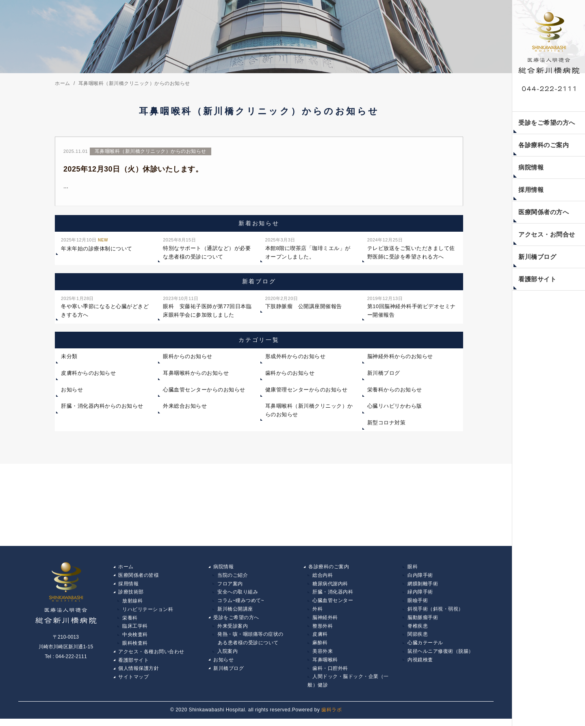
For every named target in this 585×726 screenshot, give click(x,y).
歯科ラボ (331, 717)
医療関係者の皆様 (138, 579)
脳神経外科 (325, 622)
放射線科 (132, 605)
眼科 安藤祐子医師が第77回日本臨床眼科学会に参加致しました (207, 310)
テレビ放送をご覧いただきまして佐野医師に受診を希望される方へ (411, 251)
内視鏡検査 (420, 666)
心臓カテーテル (425, 649)
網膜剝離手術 (422, 587)
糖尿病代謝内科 (330, 587)
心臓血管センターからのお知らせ (204, 393)
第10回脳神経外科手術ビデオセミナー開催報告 (411, 310)
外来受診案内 (232, 631)
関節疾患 (417, 640)
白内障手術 (420, 579)
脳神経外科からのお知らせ (400, 359)
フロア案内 (230, 587)
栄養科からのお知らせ (394, 393)
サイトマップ (133, 684)
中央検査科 (135, 640)
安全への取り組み (237, 596)
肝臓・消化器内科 (332, 596)
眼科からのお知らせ (187, 359)
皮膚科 (320, 640)
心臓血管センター (332, 605)
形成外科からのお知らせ (295, 359)
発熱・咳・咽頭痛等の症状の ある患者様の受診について (248, 644)
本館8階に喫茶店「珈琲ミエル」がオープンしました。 (308, 251)
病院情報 (531, 167)
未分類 (69, 359)
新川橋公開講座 (235, 614)
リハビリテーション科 (147, 614)
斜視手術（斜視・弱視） (435, 614)
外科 (317, 614)
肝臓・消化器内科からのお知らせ (102, 409)
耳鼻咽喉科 (325, 666)
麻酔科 (320, 649)
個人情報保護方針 (138, 675)
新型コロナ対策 (386, 426)
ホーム (126, 570)
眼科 (412, 570)
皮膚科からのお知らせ (88, 376)
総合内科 (322, 579)
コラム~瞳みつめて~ (240, 605)
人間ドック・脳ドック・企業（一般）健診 (348, 688)
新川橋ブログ (537, 256)
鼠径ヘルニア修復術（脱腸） (440, 657)
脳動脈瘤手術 (422, 622)
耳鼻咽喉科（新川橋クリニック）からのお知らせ (309, 413)
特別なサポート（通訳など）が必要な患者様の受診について (207, 251)
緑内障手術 (420, 596)
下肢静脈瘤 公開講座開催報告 (303, 305)
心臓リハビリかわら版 (394, 409)
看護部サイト (537, 279)
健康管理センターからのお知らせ (306, 393)
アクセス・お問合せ (546, 234)
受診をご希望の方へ (546, 122)
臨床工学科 (135, 631)
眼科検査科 (135, 649)
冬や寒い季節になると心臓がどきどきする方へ (105, 310)
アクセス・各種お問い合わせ (151, 657)
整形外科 (322, 631)
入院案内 (227, 657)
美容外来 (322, 657)
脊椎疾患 (417, 631)
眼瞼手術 (417, 605)
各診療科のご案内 (543, 144)
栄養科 (130, 622)
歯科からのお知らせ (290, 376)
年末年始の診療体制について (96, 247)
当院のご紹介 (232, 579)
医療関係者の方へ (543, 212)
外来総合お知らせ (185, 409)
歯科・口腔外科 (330, 675)
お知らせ (72, 393)
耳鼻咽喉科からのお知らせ (196, 376)
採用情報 (531, 189)
